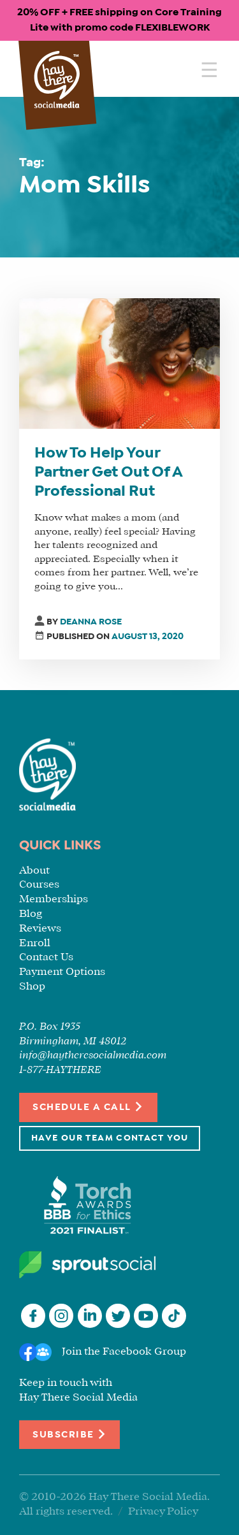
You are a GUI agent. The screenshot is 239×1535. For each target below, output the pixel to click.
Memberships (53, 899)
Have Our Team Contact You (109, 1138)
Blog (30, 914)
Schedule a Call (88, 1106)
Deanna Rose (91, 622)
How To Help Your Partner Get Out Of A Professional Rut (108, 472)
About (34, 871)
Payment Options (62, 972)
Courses (39, 885)
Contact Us (46, 957)
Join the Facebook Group (124, 1352)
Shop (32, 986)
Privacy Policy (163, 1512)
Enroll (34, 943)
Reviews (40, 928)
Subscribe (69, 1434)
